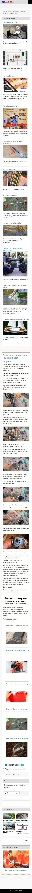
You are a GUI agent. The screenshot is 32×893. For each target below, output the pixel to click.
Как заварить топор (22, 625)
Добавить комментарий (11, 793)
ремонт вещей (22, 769)
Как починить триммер (10, 195)
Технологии (16, 11)
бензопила (6, 771)
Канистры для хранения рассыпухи (16, 870)
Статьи (10, 11)
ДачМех (5, 11)
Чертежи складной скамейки (12, 223)
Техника (8, 650)
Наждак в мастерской (10, 22)
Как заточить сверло (9, 169)
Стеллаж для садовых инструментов (14, 50)
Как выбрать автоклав (10, 106)
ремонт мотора (12, 769)
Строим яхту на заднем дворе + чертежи (16, 319)
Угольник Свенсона (9, 76)
